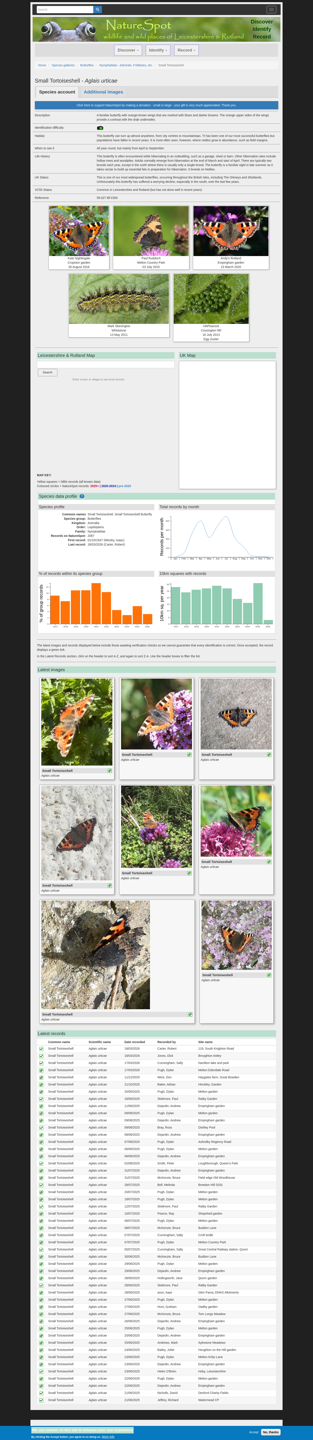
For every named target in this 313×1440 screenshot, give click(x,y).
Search (47, 372)
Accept (254, 1432)
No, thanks (271, 1432)
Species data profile (58, 496)
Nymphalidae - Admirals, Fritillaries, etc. (126, 65)
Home (42, 65)
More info (108, 1436)
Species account (57, 91)
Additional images (103, 91)
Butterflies (87, 65)
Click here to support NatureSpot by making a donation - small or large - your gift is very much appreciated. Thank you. (156, 105)
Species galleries (63, 65)
